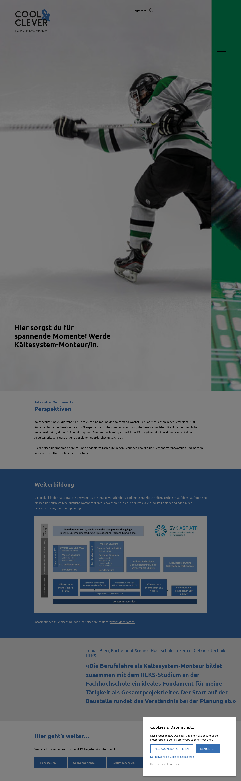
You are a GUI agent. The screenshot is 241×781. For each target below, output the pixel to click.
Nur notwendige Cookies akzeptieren (172, 756)
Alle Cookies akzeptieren (172, 749)
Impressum (173, 763)
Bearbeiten (207, 749)
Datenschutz (157, 763)
